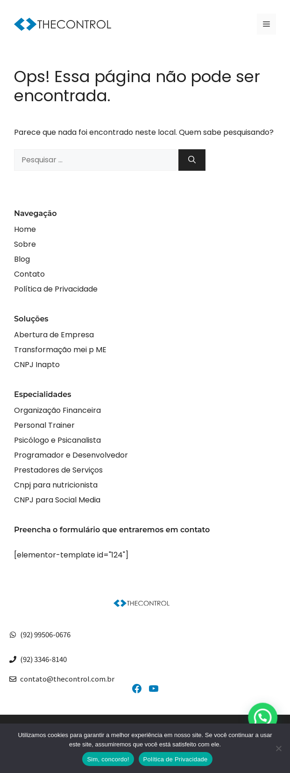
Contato (29, 274)
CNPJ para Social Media (57, 499)
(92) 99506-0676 (45, 634)
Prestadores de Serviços (58, 470)
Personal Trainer (44, 425)
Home (25, 229)
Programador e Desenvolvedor (71, 455)
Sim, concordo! (108, 759)
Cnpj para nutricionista (56, 485)
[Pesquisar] (191, 160)
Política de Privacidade (56, 289)
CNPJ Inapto (37, 364)
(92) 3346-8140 (43, 659)
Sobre (25, 244)
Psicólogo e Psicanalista (57, 440)
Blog (22, 259)
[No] (278, 748)
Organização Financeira (57, 410)
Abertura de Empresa (54, 334)
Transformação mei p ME (60, 349)
